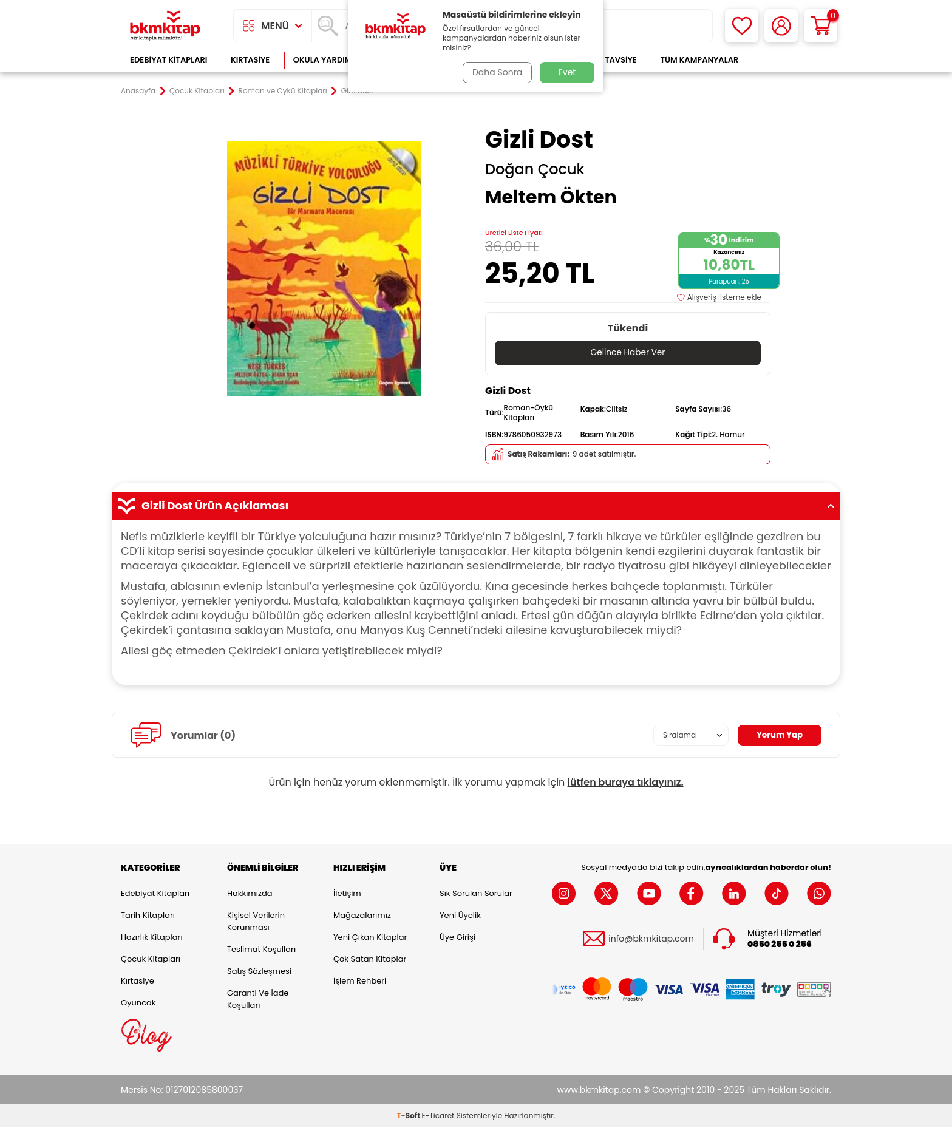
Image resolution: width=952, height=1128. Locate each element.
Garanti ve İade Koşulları (257, 999)
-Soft (409, 1116)
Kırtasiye (250, 60)
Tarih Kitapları (148, 915)
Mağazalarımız (362, 915)
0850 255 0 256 (779, 945)
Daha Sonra (496, 72)
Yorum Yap (778, 735)
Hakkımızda (249, 893)
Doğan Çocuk (535, 169)
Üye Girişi (457, 937)
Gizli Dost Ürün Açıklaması (476, 506)
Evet (567, 72)
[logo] (165, 25)
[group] (324, 268)
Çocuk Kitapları (197, 91)
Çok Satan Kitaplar (369, 959)
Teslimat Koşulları (261, 949)
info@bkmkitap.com (651, 939)
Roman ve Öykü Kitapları (283, 91)
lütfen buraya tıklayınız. (626, 783)
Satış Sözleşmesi (259, 971)
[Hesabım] (781, 25)
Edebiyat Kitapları (168, 60)
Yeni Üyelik (460, 915)
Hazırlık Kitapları (152, 937)
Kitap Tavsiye (608, 60)
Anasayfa (138, 91)
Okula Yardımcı (326, 60)
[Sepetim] (820, 25)
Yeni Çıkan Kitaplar (370, 937)
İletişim (347, 893)
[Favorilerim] (741, 25)
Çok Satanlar (792, 60)
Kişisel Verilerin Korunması (256, 921)
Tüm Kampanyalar (699, 60)
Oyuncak (138, 1002)
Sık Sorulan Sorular (476, 893)
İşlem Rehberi (359, 981)
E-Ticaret (438, 1116)
